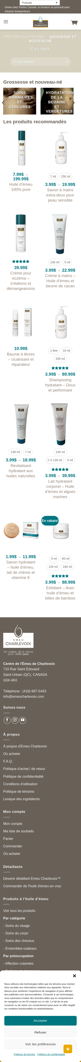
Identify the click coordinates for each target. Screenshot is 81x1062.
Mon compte (12, 823)
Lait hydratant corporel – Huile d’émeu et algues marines (60, 489)
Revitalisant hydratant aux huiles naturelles (20, 470)
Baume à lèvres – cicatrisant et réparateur (21, 359)
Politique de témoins (24, 1054)
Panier (8, 839)
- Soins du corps (15, 933)
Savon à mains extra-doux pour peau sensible (60, 195)
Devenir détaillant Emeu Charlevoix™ (32, 878)
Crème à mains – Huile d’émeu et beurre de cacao (60, 280)
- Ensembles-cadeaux (20, 948)
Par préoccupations (24, 37)
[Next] (73, 102)
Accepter (40, 1020)
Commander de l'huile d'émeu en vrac (32, 886)
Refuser (41, 1032)
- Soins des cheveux (18, 941)
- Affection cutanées (18, 963)
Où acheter (11, 754)
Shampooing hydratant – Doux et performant (60, 385)
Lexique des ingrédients (21, 799)
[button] (74, 976)
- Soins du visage (16, 926)
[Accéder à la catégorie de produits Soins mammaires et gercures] (19, 101)
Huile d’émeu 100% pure (20, 187)
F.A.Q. (8, 761)
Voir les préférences (40, 1044)
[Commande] (40, 61)
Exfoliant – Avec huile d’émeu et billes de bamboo (60, 593)
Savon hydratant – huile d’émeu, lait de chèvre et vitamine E (20, 570)
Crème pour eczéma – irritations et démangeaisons (21, 281)
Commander (12, 846)
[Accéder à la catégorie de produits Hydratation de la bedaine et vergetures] (56, 101)
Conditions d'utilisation (20, 784)
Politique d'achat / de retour (24, 769)
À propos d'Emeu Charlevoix (25, 746)
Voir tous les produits (19, 911)
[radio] (53, 176)
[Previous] (3, 102)
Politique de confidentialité (51, 1054)
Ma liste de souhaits (18, 831)
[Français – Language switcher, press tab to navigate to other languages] (40, 2)
